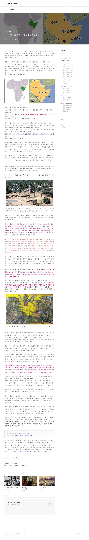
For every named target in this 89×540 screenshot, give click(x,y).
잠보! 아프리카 (67, 80)
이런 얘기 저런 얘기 (67, 103)
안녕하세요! (63, 53)
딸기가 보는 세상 (66, 61)
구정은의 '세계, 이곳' (68, 67)
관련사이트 (77, 534)
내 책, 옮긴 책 (67, 97)
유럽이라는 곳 (67, 78)
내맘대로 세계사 (66, 86)
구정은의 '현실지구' (68, 65)
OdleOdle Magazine (11, 3)
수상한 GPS (66, 63)
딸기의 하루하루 (67, 106)
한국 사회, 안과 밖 (68, 70)
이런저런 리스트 (67, 99)
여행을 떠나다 (67, 109)
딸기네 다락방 (67, 107)
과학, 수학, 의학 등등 (68, 101)
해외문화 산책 (67, 92)
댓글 (5, 495)
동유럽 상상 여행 (67, 90)
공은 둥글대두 (67, 111)
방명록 (12, 9)
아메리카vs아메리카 (68, 82)
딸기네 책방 (65, 95)
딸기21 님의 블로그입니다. (13, 505)
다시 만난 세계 (66, 68)
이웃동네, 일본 (67, 74)
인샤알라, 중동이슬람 (68, 76)
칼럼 (65, 84)
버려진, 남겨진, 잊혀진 (68, 88)
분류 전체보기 (66, 58)
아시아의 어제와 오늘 (68, 72)
